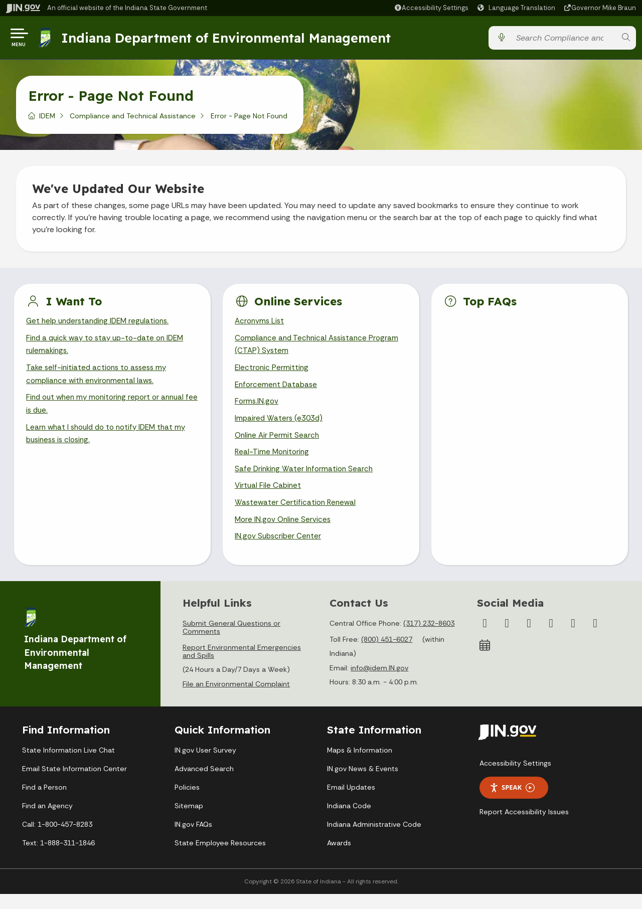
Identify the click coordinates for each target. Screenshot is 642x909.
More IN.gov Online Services (284, 533)
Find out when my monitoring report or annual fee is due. (109, 413)
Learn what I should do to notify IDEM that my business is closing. (110, 444)
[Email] (595, 638)
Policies (187, 802)
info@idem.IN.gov (379, 682)
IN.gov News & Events (362, 783)
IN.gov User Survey (205, 765)
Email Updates (351, 802)
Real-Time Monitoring (273, 463)
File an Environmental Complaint (236, 698)
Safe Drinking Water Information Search (306, 480)
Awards (339, 857)
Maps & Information (359, 765)
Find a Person (44, 802)
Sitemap (189, 820)
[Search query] (563, 40)
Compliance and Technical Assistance (133, 119)
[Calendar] (485, 660)
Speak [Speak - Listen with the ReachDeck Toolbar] (512, 802)
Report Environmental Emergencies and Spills (242, 666)
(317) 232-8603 (428, 638)
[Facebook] (485, 638)
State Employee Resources (220, 857)
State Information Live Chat (68, 765)
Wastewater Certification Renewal (297, 515)
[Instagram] (529, 638)
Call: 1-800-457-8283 (57, 839)
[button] (431, 8)
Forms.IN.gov (257, 410)
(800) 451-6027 (386, 654)
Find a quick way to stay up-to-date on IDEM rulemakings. (109, 350)
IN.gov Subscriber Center (279, 551)
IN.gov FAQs (193, 839)
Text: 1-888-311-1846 (58, 857)
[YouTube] (551, 638)
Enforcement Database (277, 392)
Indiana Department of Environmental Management (227, 40)
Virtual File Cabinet (269, 498)
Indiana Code (349, 820)
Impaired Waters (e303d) (280, 427)
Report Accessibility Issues (524, 826)
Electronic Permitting (272, 375)
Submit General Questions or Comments (231, 642)
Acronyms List (261, 325)
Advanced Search (204, 783)
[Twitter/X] (507, 638)
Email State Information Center (74, 783)
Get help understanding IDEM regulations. (101, 325)
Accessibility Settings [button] (515, 778)
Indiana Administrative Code (374, 839)
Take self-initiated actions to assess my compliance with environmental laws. (99, 382)
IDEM (47, 119)
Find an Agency (47, 820)
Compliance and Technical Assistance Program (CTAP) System (320, 350)
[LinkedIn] (573, 638)
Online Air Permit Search (278, 445)
